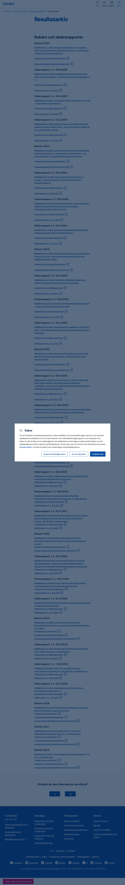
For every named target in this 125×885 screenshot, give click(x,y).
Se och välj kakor (79, 454)
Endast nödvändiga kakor (55, 454)
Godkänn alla (97, 454)
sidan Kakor (27, 447)
